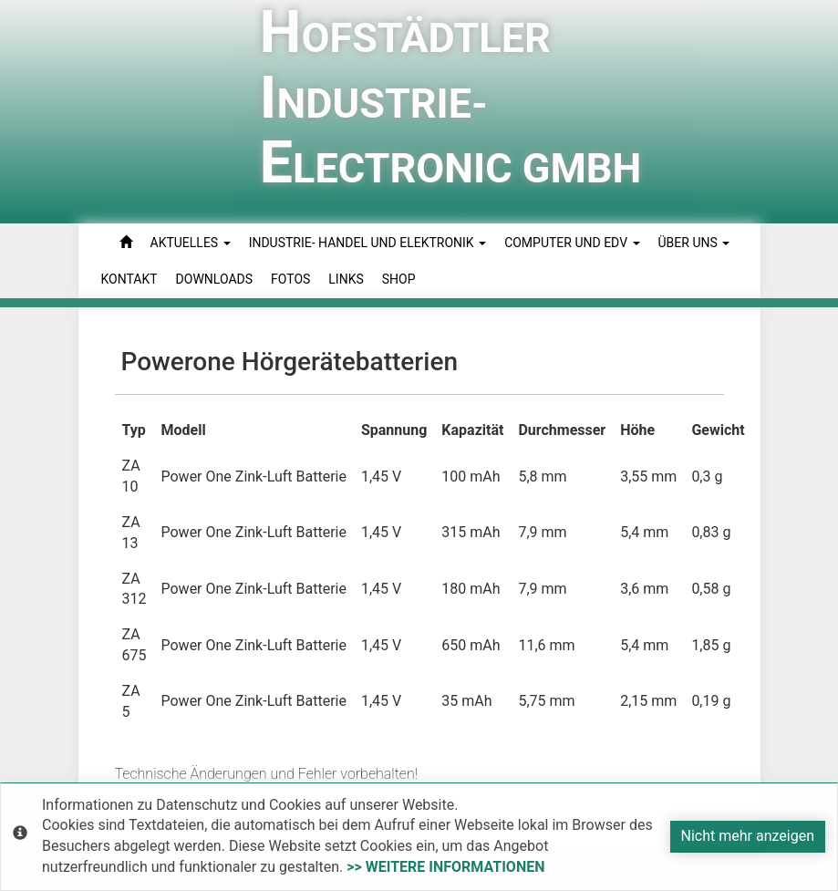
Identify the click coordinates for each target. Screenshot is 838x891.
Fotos (290, 279)
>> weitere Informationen (445, 866)
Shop (399, 279)
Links (345, 279)
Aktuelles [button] (190, 242)
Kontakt (129, 279)
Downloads (214, 279)
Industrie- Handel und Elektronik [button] (367, 242)
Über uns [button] (694, 242)
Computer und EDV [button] (571, 242)
